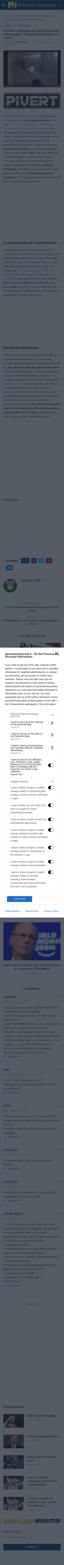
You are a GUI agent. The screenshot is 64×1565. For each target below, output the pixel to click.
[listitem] (32, 715)
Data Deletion (12, 911)
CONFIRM (19, 899)
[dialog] (32, 783)
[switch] (51, 723)
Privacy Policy (51, 911)
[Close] (57, 654)
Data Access (31, 911)
